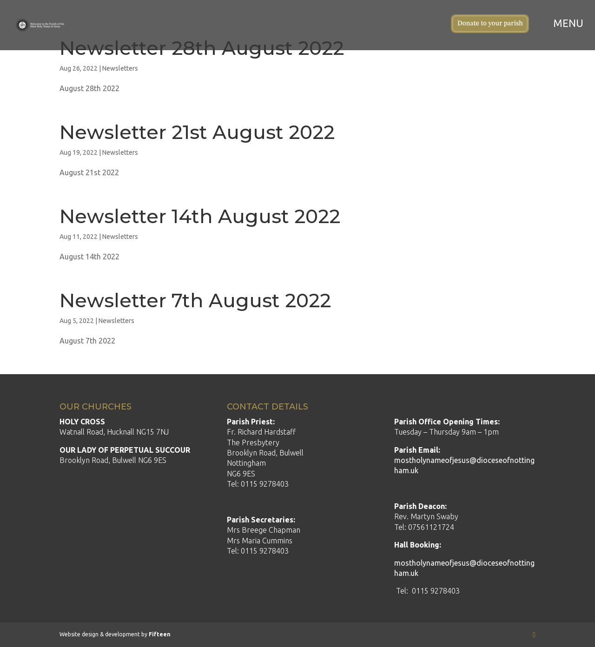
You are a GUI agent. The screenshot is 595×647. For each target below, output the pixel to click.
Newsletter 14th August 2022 (200, 216)
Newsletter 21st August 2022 (197, 132)
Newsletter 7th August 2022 (195, 300)
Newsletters (120, 68)
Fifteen (160, 634)
